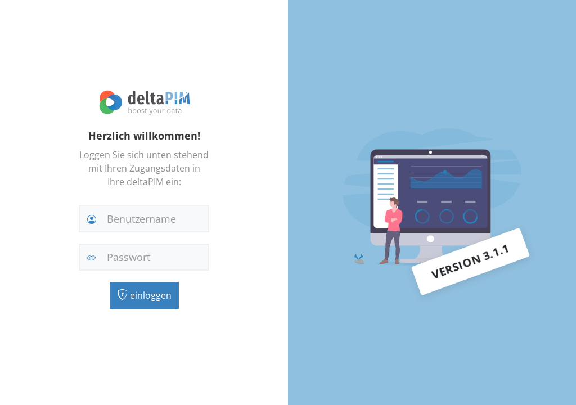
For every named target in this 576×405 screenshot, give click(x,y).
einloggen (144, 295)
